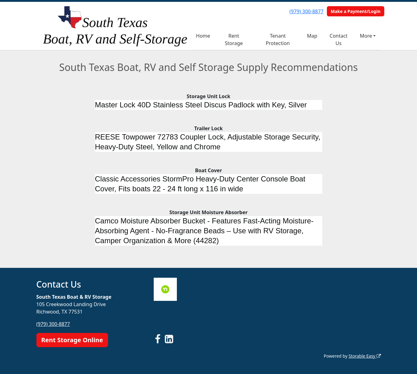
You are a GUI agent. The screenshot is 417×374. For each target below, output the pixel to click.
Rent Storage (234, 39)
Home (203, 35)
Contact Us (339, 39)
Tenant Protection (278, 39)
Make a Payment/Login (355, 11)
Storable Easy (364, 356)
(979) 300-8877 (306, 11)
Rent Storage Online (72, 339)
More (366, 35)
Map (312, 35)
